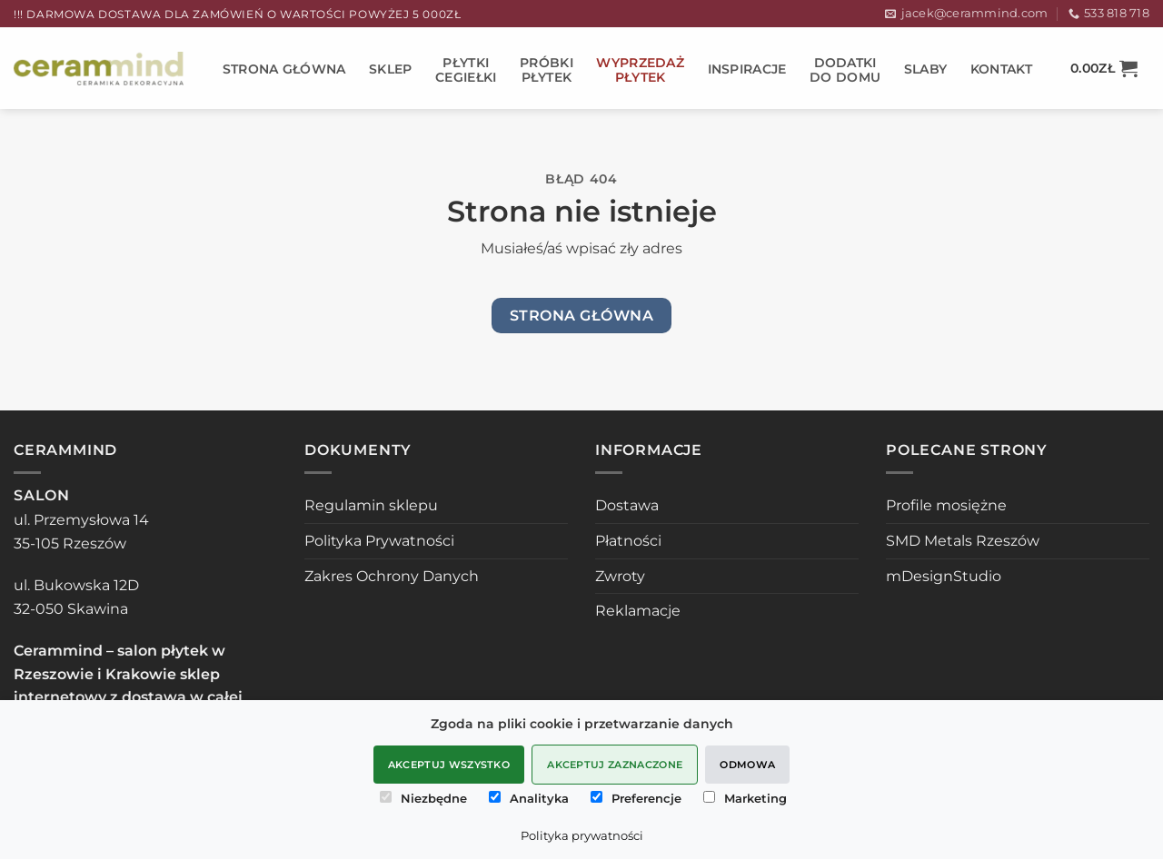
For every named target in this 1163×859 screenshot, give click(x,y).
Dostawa (627, 505)
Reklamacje (638, 610)
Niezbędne (423, 798)
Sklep (390, 69)
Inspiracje (747, 69)
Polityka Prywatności (379, 540)
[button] (1104, 68)
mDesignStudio (943, 576)
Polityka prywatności (582, 835)
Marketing (745, 798)
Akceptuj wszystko (449, 764)
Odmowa (747, 764)
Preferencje (636, 798)
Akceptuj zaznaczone (614, 764)
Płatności (628, 540)
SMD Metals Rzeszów (962, 540)
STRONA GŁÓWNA (284, 69)
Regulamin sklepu (371, 505)
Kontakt (1001, 69)
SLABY (925, 69)
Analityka (529, 798)
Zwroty (620, 576)
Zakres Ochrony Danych (391, 576)
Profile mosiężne (946, 505)
